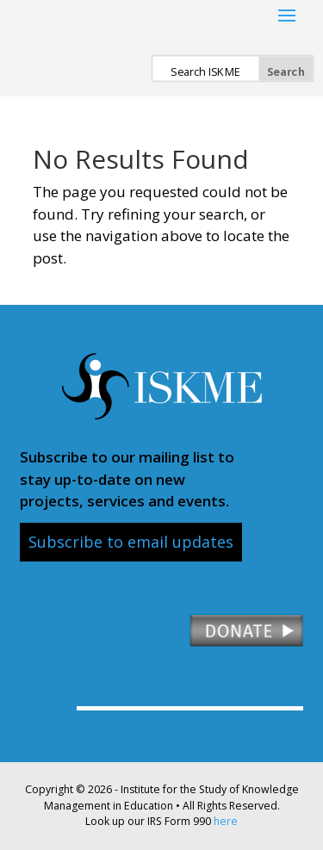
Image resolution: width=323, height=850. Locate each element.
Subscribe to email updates (130, 541)
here (226, 821)
